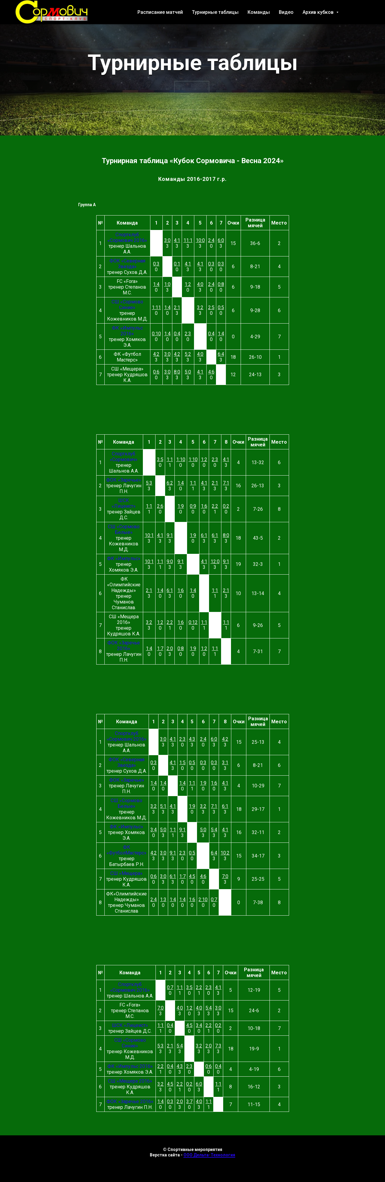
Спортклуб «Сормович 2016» (127, 237)
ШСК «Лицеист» (124, 503)
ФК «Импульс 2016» (127, 331)
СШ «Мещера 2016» (130, 1081)
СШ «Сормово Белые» (124, 529)
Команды (259, 12)
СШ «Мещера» (126, 873)
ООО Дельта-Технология (209, 1155)
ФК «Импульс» (123, 558)
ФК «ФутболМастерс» (126, 850)
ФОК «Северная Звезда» (127, 263)
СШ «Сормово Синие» (127, 304)
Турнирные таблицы (215, 12)
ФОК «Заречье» (123, 480)
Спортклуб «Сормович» (123, 456)
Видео (286, 12)
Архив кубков (319, 12)
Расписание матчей (160, 12)
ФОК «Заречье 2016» (123, 645)
